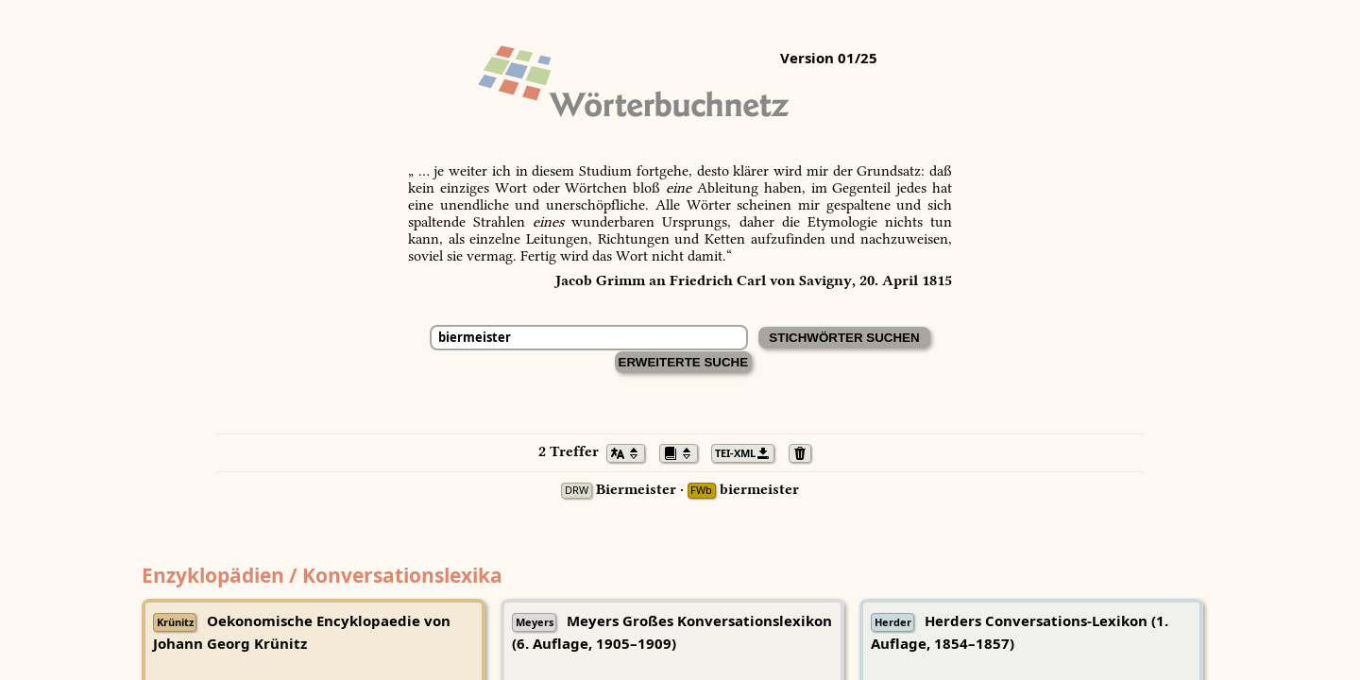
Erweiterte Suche (684, 362)
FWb (701, 491)
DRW (576, 491)
